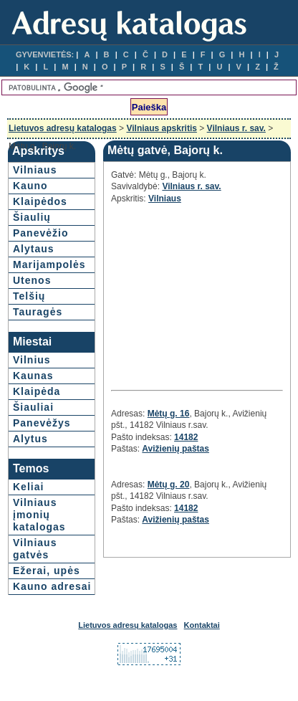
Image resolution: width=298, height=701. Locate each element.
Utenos (32, 280)
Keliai (28, 486)
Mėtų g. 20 (169, 485)
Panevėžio (40, 233)
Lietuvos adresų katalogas (63, 128)
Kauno (30, 185)
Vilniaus (35, 170)
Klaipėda (36, 391)
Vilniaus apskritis (161, 128)
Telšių (29, 296)
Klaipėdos (40, 201)
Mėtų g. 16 (169, 414)
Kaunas (33, 375)
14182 (186, 437)
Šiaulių (32, 217)
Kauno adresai (52, 586)
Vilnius (32, 360)
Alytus (30, 438)
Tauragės (37, 312)
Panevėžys (42, 423)
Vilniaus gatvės (35, 549)
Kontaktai (202, 625)
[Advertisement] (197, 295)
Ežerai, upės (46, 570)
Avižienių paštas (175, 449)
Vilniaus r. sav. (236, 128)
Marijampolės (49, 264)
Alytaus (33, 248)
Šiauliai (33, 407)
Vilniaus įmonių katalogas (39, 515)
